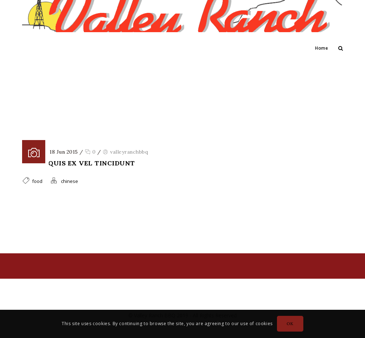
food (192, 97)
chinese (69, 181)
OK (290, 323)
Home (321, 48)
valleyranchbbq (129, 152)
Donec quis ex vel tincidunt (78, 163)
